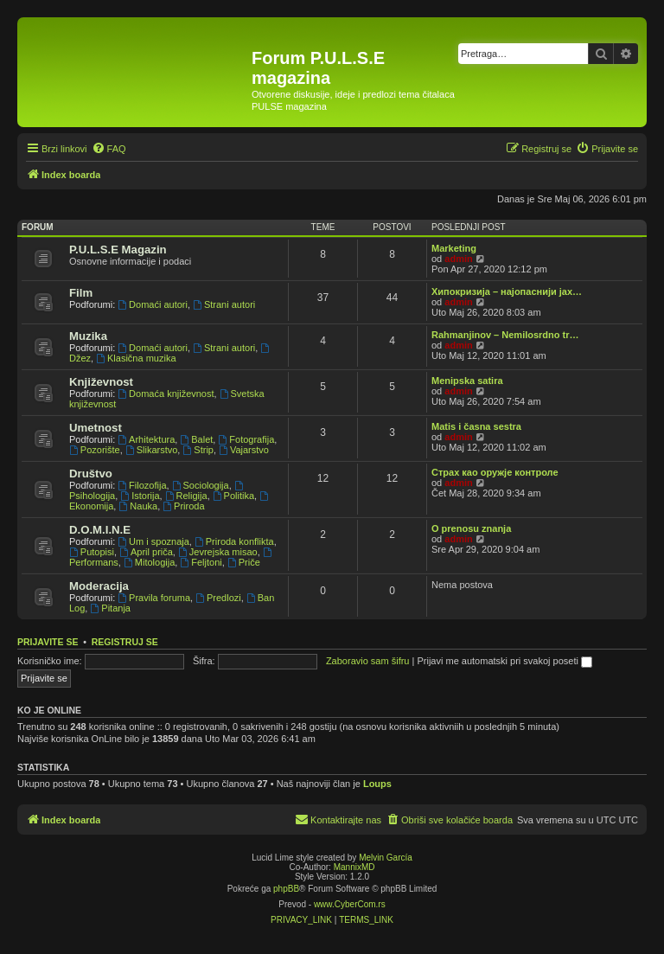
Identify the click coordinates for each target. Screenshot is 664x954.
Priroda (183, 506)
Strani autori (224, 304)
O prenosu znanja (471, 528)
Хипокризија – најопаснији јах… (506, 291)
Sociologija (200, 485)
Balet (196, 439)
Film (81, 292)
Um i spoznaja (153, 541)
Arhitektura (146, 439)
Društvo (90, 473)
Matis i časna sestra (476, 426)
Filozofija (142, 485)
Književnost (101, 381)
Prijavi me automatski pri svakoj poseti (504, 661)
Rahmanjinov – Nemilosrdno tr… (505, 335)
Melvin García (385, 857)
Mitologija (149, 562)
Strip (197, 450)
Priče (243, 562)
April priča (146, 552)
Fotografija (246, 439)
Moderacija (99, 585)
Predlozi (218, 597)
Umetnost (95, 427)
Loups (377, 783)
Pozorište (94, 450)
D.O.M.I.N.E (100, 529)
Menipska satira (467, 380)
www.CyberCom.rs (350, 904)
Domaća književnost (166, 393)
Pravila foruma (154, 597)
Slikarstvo (151, 450)
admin (458, 258)
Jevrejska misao (218, 552)
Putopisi (91, 552)
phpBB (286, 888)
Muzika (88, 336)
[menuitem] (109, 148)
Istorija (139, 495)
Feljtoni (200, 562)
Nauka (137, 506)
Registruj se (125, 642)
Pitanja (110, 608)
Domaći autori (153, 304)
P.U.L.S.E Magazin (118, 249)
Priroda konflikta (234, 541)
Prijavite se (47, 642)
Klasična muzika (136, 358)
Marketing (453, 248)
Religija (186, 495)
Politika (233, 495)
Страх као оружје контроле (495, 472)
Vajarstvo (244, 450)
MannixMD (354, 867)
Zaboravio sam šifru (368, 661)
